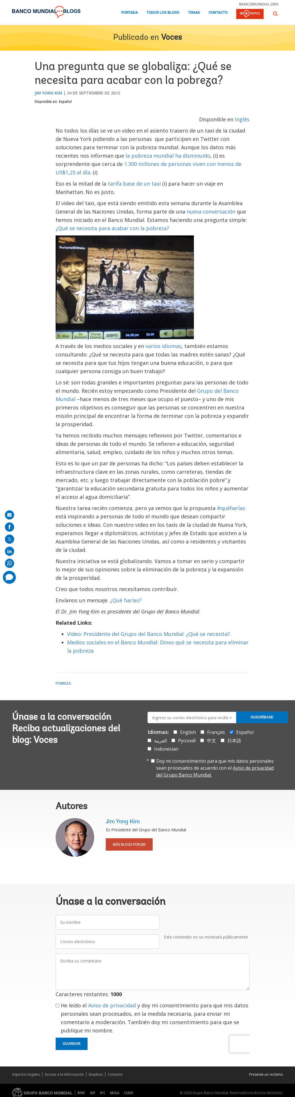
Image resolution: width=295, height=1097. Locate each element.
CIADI (128, 1092)
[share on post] (9, 539)
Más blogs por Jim (129, 844)
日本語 (234, 740)
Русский (187, 740)
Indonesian (166, 749)
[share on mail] (9, 515)
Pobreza (63, 683)
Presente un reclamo (266, 1074)
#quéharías (231, 508)
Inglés (242, 119)
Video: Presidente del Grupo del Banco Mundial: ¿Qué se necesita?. (149, 633)
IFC (102, 1092)
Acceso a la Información (64, 1074)
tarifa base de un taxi (134, 183)
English (188, 732)
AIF (92, 1092)
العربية (160, 740)
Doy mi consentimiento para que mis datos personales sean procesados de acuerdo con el (215, 768)
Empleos (96, 1074)
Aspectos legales (26, 1074)
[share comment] (9, 577)
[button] (275, 13)
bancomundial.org (259, 4)
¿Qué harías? (125, 600)
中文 (211, 740)
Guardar (71, 1044)
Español (65, 101)
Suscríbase (262, 717)
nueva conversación (211, 211)
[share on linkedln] (9, 551)
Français (216, 732)
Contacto (218, 13)
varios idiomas (163, 346)
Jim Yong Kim (48, 93)
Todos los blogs (162, 13)
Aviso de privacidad (112, 1005)
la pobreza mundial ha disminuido (168, 155)
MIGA (114, 1092)
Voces (171, 38)
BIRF (81, 1092)
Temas (194, 13)
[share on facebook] (9, 527)
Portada (129, 13)
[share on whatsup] (9, 563)
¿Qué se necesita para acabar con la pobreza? (112, 228)
